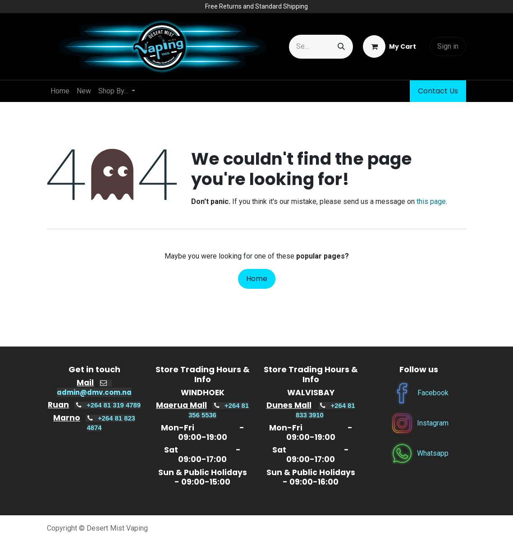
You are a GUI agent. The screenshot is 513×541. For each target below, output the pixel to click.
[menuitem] (60, 91)
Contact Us (438, 91)
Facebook (433, 392)
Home (256, 278)
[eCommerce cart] (389, 46)
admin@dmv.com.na (94, 392)
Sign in (447, 46)
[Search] (341, 47)
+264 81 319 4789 (114, 405)
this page (431, 201)
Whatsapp (433, 453)
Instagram (433, 423)
